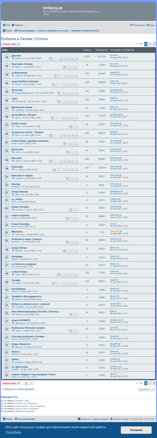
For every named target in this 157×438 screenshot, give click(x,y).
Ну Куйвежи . (19, 288)
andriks (19, 362)
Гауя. (14, 98)
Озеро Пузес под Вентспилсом (30, 140)
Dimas (113, 351)
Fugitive (114, 199)
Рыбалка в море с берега (26, 239)
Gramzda (114, 123)
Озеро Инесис (19, 191)
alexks (18, 161)
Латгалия (17, 90)
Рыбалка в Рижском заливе (28, 327)
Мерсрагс (17, 231)
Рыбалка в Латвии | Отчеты (24, 39)
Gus (13, 226)
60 (61, 59)
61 (65, 59)
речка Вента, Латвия (23, 114)
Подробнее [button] (13, 432)
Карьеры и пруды (22, 175)
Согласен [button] (136, 430)
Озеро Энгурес (20, 206)
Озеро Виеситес (21, 344)
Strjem (18, 251)
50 (69, 161)
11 (77, 85)
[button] (154, 44)
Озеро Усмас (19, 123)
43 (69, 135)
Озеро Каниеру (20, 224)
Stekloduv (115, 90)
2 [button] (150, 44)
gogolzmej (115, 114)
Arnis (112, 55)
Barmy (18, 299)
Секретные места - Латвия (27, 132)
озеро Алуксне (20, 215)
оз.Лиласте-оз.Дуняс (23, 264)
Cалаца (15, 280)
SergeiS (114, 344)
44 (73, 135)
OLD (17, 152)
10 (73, 85)
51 (73, 161)
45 (77, 135)
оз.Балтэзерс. (19, 271)
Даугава (16, 55)
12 (77, 118)
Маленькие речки (21, 107)
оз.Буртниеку (19, 72)
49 (65, 161)
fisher (18, 58)
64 (77, 59)
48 (61, 161)
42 (65, 135)
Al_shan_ (19, 210)
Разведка (17, 256)
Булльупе (17, 149)
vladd (112, 280)
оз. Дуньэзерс (19, 366)
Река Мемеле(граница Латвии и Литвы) (35, 311)
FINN (112, 98)
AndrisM (19, 307)
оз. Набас (17, 199)
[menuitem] (6, 25)
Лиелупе (16, 158)
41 (61, 135)
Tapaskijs (19, 234)
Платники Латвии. (22, 64)
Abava (15, 359)
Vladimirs (20, 110)
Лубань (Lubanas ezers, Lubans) (30, 304)
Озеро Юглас (19, 247)
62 (69, 59)
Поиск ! (15, 351)
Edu (112, 311)
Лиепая (15, 184)
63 (73, 59)
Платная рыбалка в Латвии (27, 336)
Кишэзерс (17, 166)
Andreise (114, 239)
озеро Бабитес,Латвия (24, 81)
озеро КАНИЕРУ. (21, 320)
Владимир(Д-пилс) (24, 93)
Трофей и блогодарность (26, 296)
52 (77, 161)
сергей (18, 75)
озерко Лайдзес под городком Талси (33, 374)
